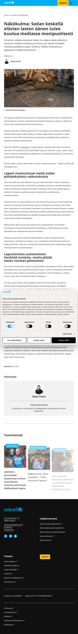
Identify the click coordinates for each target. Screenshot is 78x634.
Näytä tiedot (67, 334)
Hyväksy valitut (38, 340)
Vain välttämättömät (14, 340)
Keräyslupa (8, 624)
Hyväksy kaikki (63, 340)
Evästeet (7, 616)
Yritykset (7, 574)
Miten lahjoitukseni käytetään (51, 528)
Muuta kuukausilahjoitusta (50, 524)
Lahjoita (63, 3)
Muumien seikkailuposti (13, 578)
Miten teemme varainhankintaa (52, 532)
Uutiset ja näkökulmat (19, 15)
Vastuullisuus (9, 582)
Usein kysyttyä (9, 561)
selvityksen (25, 147)
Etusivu (7, 15)
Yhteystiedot (9, 530)
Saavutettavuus (10, 612)
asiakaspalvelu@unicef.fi (13, 525)
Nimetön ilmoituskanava (13, 620)
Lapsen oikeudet (10, 569)
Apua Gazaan (45, 540)
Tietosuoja (8, 608)
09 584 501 (8, 527)
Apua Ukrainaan (46, 536)
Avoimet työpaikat (11, 565)
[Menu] (71, 3)
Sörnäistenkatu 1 (10, 518)
